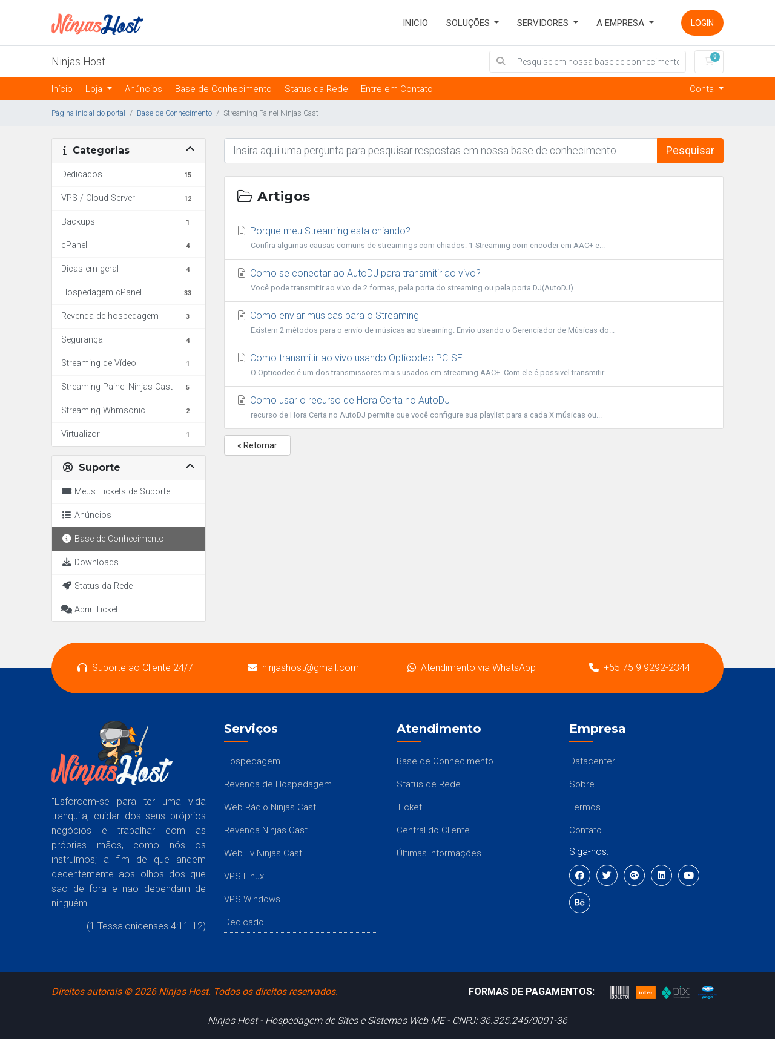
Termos (585, 807)
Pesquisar (690, 151)
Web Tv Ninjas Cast (263, 853)
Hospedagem (252, 761)
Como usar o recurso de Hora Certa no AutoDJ (474, 408)
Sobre (582, 784)
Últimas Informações (439, 853)
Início (62, 89)
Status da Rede (316, 89)
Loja (95, 89)
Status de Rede (429, 784)
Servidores (544, 23)
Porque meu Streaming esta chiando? (474, 239)
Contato (585, 830)
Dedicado (244, 922)
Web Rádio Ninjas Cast (270, 807)
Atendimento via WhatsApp (471, 668)
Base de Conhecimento (223, 89)
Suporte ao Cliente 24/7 (135, 668)
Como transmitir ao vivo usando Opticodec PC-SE (474, 366)
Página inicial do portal (88, 112)
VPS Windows (252, 899)
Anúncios (143, 89)
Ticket (409, 807)
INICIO (415, 23)
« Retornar (257, 445)
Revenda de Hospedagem (278, 784)
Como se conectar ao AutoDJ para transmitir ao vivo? (474, 281)
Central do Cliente (433, 830)
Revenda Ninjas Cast (266, 830)
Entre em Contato (397, 89)
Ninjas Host (78, 62)
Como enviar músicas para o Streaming (474, 324)
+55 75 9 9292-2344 (639, 668)
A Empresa (621, 23)
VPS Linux (244, 876)
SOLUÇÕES (469, 23)
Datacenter (592, 761)
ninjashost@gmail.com (303, 668)
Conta (703, 89)
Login (702, 23)
